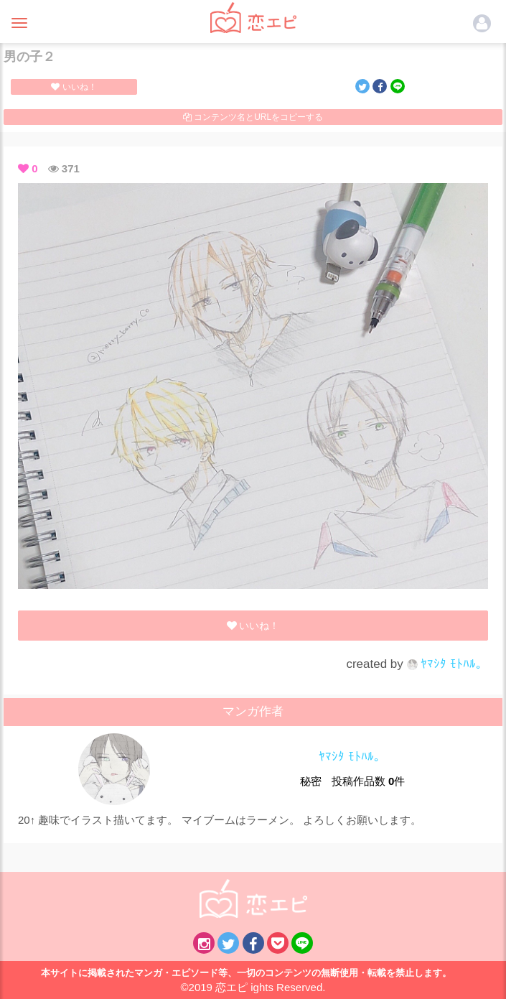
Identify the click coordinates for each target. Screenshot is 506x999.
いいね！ (73, 87)
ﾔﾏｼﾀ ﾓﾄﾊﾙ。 (447, 664)
